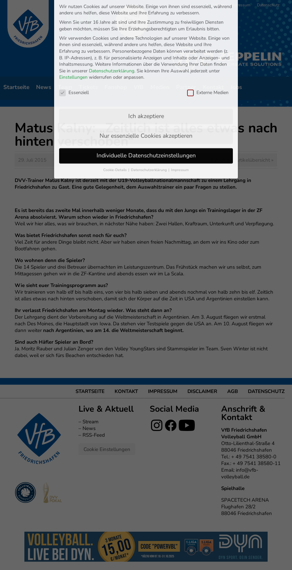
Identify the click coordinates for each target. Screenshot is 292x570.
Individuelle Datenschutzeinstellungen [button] (146, 99)
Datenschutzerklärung (111, 14)
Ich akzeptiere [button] (146, 60)
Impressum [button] (180, 113)
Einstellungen (73, 21)
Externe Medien (208, 36)
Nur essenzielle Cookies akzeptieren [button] (146, 79)
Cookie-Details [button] (115, 113)
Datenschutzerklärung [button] (149, 113)
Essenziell (74, 36)
